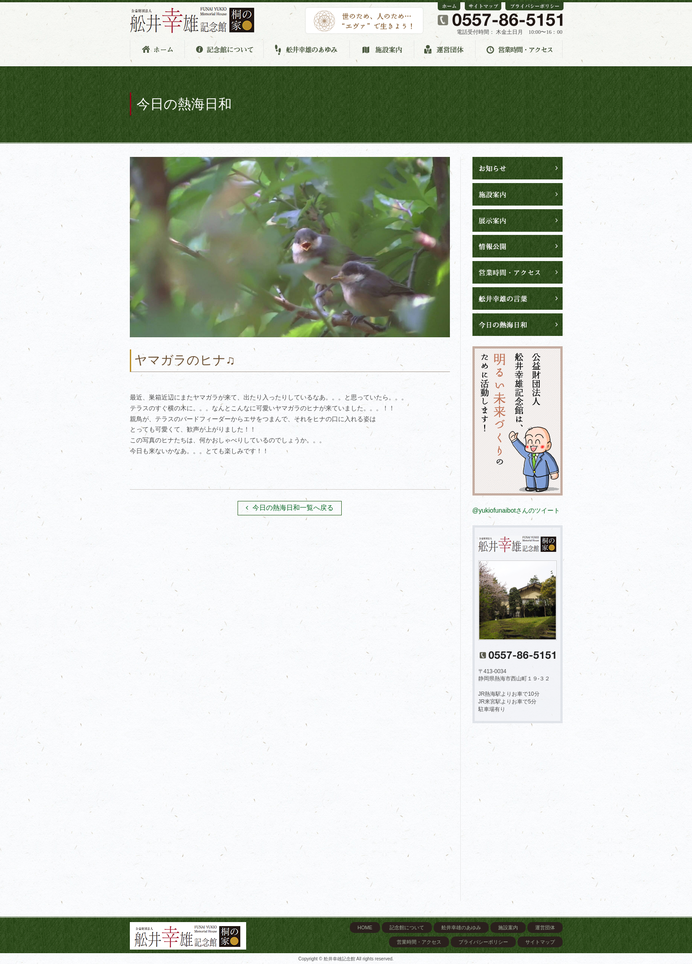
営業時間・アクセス (419, 942)
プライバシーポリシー (483, 942)
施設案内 (508, 927)
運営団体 (545, 927)
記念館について (407, 927)
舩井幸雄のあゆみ (461, 927)
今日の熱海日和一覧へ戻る (290, 507)
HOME (364, 927)
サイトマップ (540, 942)
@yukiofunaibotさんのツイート (516, 510)
